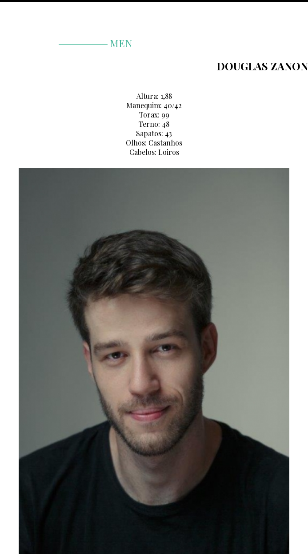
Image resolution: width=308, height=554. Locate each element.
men (95, 43)
